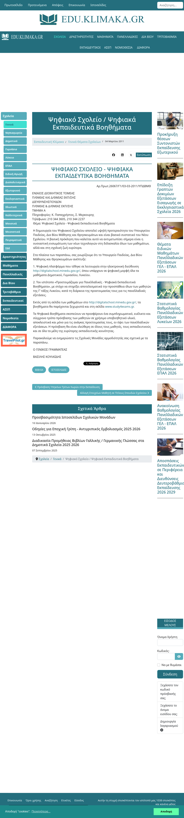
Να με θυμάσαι (171, 665)
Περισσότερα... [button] (41, 811)
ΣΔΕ (7, 248)
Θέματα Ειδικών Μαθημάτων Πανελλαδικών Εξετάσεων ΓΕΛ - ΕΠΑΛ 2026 (170, 258)
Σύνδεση (170, 674)
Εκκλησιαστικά (14, 198)
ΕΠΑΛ (8, 165)
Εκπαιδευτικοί (90, 47)
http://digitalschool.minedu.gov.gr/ (56, 271)
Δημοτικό (11, 141)
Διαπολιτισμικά (15, 182)
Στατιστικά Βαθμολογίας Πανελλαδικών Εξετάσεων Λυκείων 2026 (170, 312)
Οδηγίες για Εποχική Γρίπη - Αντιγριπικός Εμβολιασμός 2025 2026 (86, 428)
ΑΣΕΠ (107, 47)
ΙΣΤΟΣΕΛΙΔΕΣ (58, 369)
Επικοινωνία (77, 5)
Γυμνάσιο (11, 149)
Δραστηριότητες (81, 37)
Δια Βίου (148, 37)
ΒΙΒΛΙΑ (39, 369)
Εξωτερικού (12, 190)
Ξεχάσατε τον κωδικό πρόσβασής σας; (169, 691)
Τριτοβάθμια (167, 37)
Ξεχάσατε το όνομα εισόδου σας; (169, 709)
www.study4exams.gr (119, 307)
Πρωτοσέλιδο (13, 5)
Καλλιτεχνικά (13, 215)
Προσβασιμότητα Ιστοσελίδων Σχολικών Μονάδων (73, 417)
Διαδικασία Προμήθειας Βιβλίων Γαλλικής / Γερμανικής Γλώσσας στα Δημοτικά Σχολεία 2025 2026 (88, 442)
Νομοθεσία (124, 47)
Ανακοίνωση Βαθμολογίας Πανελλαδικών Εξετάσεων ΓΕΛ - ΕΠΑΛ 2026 (170, 417)
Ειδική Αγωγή (13, 174)
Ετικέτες (66, 800)
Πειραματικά (13, 240)
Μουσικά (11, 223)
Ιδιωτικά (11, 207)
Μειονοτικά (12, 231)
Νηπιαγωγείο (13, 132)
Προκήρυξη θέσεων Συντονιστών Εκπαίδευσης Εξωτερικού (168, 143)
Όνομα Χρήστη (167, 637)
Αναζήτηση (51, 800)
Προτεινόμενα (37, 5)
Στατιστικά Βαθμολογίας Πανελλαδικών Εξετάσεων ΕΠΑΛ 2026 (170, 364)
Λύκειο (9, 157)
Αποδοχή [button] (166, 811)
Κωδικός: (163, 651)
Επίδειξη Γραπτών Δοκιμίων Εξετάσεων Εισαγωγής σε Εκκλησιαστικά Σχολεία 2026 (170, 198)
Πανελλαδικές (127, 37)
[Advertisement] (92, 78)
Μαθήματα (105, 37)
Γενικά (9, 124)
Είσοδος (79, 800)
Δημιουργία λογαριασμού (169, 725)
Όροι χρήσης (33, 800)
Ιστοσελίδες (98, 5)
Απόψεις (57, 5)
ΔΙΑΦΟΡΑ (143, 47)
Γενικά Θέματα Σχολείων (84, 142)
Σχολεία (60, 37)
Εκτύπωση (144, 155)
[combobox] (170, 5)
